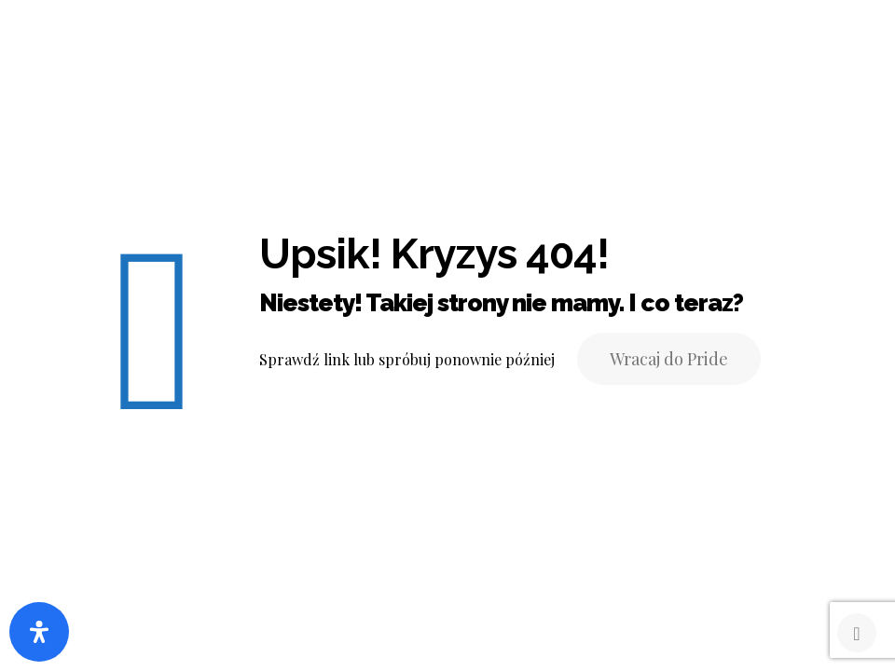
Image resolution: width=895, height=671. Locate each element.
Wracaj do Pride (669, 359)
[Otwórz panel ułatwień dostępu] (39, 632)
